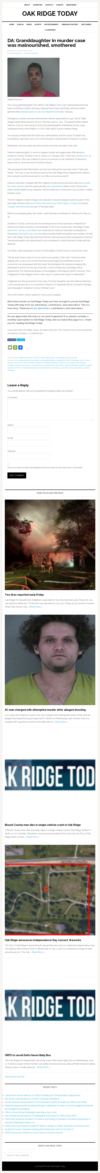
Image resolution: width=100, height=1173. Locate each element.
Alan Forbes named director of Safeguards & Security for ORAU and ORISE (41, 1115)
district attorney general (47, 363)
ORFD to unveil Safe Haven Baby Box (28, 1055)
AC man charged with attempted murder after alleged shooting (45, 709)
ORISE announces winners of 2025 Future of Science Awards (34, 1132)
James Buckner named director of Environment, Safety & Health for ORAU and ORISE (46, 1102)
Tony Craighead (75, 368)
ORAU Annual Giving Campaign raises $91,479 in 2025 (31, 1112)
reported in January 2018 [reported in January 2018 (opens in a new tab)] (19, 230)
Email (10, 438)
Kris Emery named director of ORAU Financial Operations (32, 1099)
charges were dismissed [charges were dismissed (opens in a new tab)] (18, 206)
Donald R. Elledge (66, 363)
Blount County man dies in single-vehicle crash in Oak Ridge (43, 824)
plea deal (60, 365)
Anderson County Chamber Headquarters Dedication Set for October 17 (39, 1129)
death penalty (29, 363)
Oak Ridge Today (50, 13)
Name (10, 425)
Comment (12, 397)
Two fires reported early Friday (24, 594)
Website (11, 451)
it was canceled (34, 234)
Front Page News (48, 358)
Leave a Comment (31, 53)
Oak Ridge (60, 358)
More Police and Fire (14, 1077)
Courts (37, 358)
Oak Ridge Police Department (43, 365)
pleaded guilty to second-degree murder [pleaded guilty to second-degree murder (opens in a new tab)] (40, 112)
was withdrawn (54, 186)
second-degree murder (74, 365)
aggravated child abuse (29, 360)
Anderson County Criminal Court (70, 360)
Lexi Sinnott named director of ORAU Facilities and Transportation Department (42, 1095)
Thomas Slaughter (60, 368)
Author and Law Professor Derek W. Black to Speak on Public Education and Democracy (47, 1126)
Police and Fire (71, 358)
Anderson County (25, 358)
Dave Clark (18, 363)
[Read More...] (35, 607)
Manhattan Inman (22, 365)
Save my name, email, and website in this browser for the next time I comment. (45, 467)
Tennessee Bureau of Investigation (36, 368)
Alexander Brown (48, 360)
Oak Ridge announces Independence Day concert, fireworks (43, 940)
